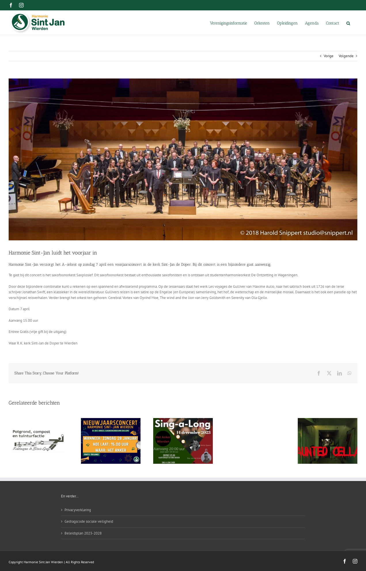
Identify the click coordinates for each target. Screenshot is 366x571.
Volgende (346, 55)
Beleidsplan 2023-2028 (83, 533)
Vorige (328, 55)
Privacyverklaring (78, 509)
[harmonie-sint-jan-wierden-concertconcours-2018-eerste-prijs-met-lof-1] (183, 159)
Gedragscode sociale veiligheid (89, 521)
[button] (348, 23)
